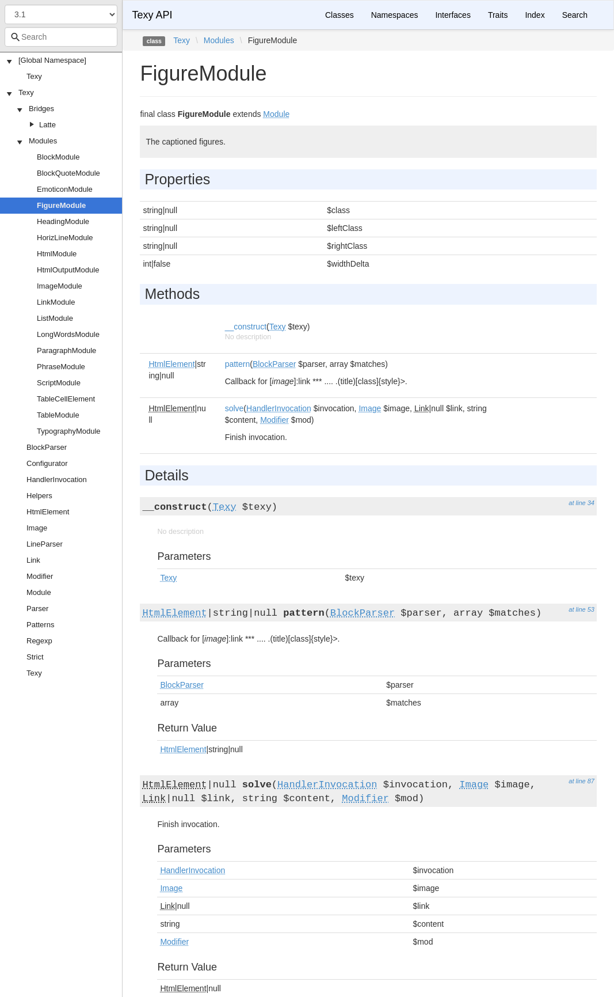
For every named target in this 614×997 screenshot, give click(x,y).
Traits (498, 15)
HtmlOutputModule (68, 270)
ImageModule (59, 286)
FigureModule (61, 205)
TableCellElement (66, 399)
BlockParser (46, 447)
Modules (43, 141)
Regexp (39, 640)
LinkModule (56, 302)
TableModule (58, 415)
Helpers (39, 495)
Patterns (40, 624)
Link (33, 560)
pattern (237, 364)
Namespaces (394, 15)
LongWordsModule (68, 334)
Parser (37, 608)
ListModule (55, 318)
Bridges (41, 108)
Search (575, 15)
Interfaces (452, 15)
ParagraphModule (66, 350)
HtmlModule (57, 253)
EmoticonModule (65, 189)
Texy (34, 76)
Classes (339, 15)
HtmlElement (47, 511)
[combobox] (61, 37)
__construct (245, 326)
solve (234, 408)
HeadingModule (63, 221)
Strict (35, 657)
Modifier (39, 576)
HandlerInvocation (56, 479)
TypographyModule (69, 431)
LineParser (44, 544)
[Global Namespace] (52, 60)
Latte (47, 124)
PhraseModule (61, 366)
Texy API (152, 15)
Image (36, 528)
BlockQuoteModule (68, 173)
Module (38, 592)
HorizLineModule (65, 237)
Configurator (47, 463)
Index (534, 15)
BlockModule (58, 157)
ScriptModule (59, 382)
